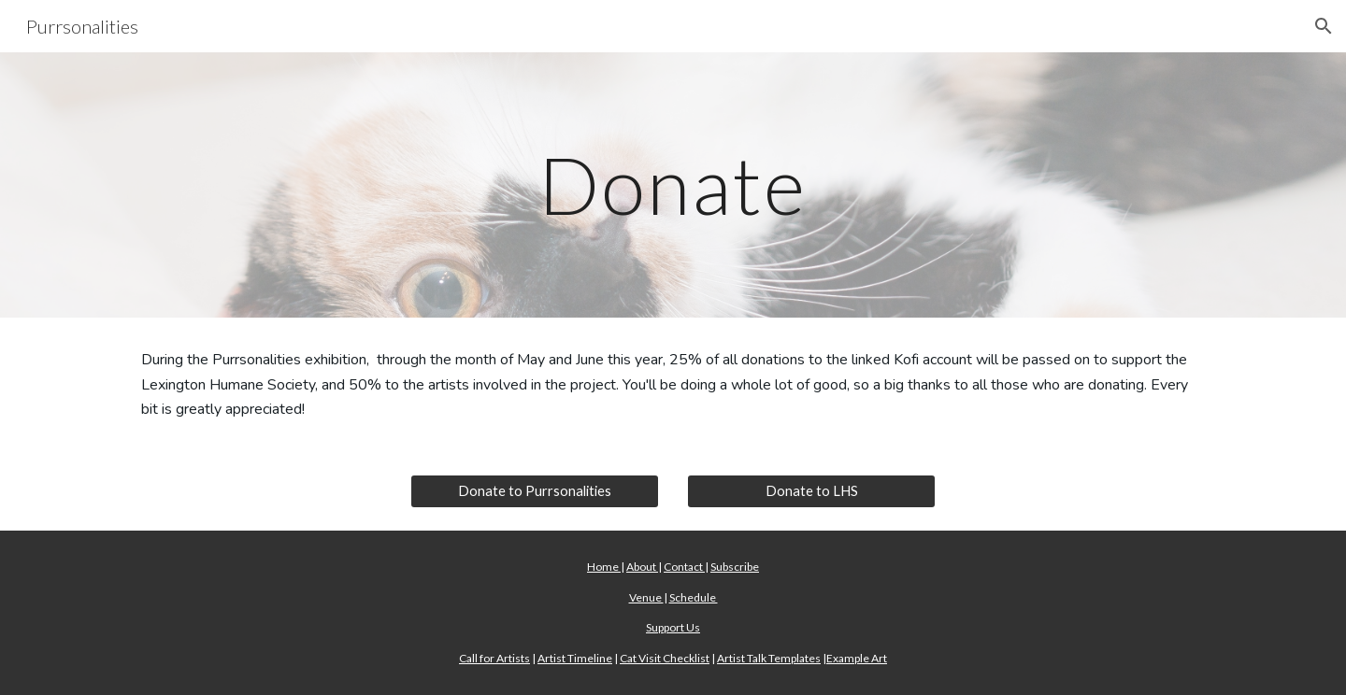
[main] (673, 184)
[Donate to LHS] (811, 491)
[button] (1323, 26)
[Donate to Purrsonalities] (534, 491)
